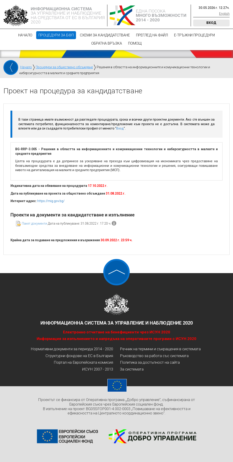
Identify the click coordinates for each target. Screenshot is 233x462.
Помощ (135, 43)
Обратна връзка (106, 43)
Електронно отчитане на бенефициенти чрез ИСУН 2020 (116, 332)
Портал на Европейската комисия (83, 362)
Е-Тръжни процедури (194, 35)
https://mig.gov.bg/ (51, 201)
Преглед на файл (152, 35)
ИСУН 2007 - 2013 (97, 369)
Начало (25, 35)
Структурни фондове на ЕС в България (79, 355)
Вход (211, 23)
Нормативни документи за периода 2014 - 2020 (72, 349)
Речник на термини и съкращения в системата (160, 349)
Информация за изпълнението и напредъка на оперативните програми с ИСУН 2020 (116, 338)
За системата (132, 369)
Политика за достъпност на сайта (150, 362)
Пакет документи (34, 223)
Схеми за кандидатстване (105, 35)
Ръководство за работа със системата (154, 355)
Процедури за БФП (56, 35)
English (224, 13)
